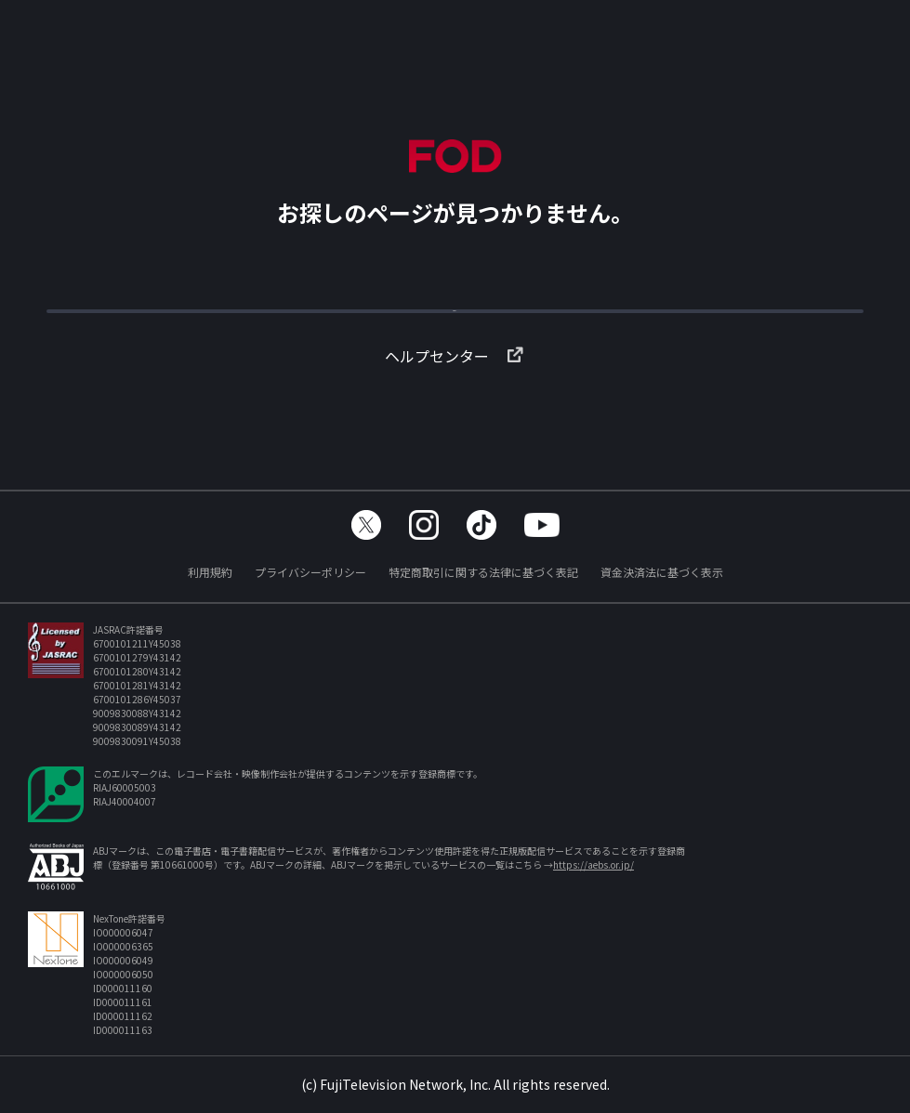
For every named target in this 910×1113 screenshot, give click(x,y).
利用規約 (210, 572)
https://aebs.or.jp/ (593, 864)
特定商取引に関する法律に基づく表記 (483, 572)
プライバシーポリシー (310, 572)
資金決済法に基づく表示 (661, 572)
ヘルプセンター (455, 385)
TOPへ (455, 319)
